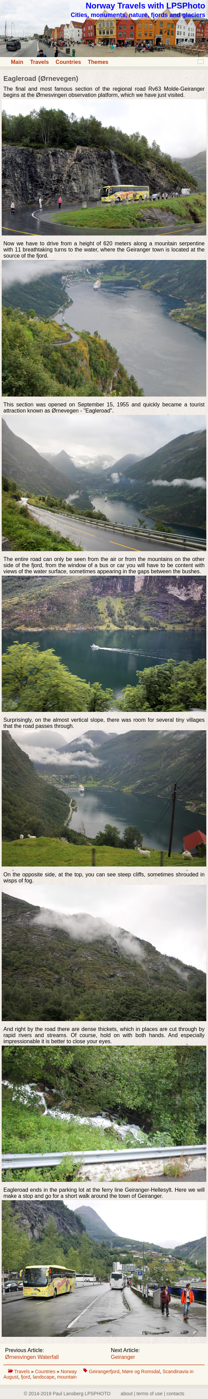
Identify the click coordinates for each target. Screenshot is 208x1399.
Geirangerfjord (104, 1371)
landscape (43, 1377)
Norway (69, 1371)
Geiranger (123, 1357)
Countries (68, 62)
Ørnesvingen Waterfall (32, 1357)
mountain (67, 1377)
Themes (98, 62)
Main (17, 62)
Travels (39, 62)
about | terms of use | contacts (152, 1393)
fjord (25, 1377)
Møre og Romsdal (141, 1371)
